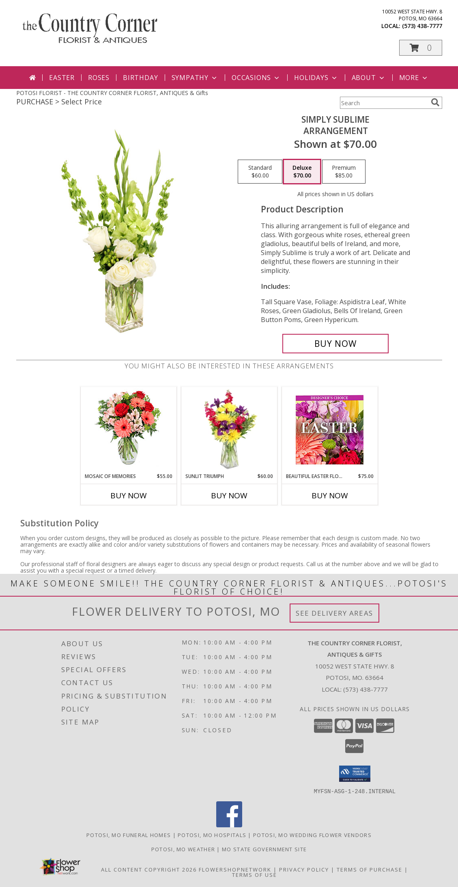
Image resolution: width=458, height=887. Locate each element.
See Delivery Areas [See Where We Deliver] (334, 613)
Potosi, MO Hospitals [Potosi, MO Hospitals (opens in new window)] (212, 834)
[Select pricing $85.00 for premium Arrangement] (344, 172)
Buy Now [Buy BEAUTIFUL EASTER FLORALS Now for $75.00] (330, 495)
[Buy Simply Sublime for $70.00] (335, 343)
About (369, 77)
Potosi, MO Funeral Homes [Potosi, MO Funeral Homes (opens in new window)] (128, 834)
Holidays (316, 77)
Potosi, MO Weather (183, 848)
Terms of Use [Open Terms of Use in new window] (254, 874)
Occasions (256, 77)
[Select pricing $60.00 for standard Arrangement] (260, 172)
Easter (62, 77)
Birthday (140, 77)
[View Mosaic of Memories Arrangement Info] (128, 430)
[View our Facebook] (229, 825)
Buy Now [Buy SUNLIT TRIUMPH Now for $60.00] (229, 495)
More (414, 77)
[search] (435, 102)
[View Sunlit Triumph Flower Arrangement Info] (229, 430)
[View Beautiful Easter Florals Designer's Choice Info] (329, 430)
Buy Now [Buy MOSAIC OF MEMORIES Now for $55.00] (128, 495)
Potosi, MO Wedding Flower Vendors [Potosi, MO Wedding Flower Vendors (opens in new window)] (312, 834)
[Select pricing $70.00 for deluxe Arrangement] (302, 172)
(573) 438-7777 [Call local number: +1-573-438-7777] (422, 26)
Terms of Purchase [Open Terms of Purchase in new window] (369, 869)
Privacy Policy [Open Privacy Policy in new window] (304, 869)
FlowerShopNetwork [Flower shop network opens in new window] (235, 869)
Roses (99, 77)
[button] (420, 48)
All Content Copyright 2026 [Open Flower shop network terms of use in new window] (149, 869)
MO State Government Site (264, 848)
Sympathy (195, 77)
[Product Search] (383, 102)
